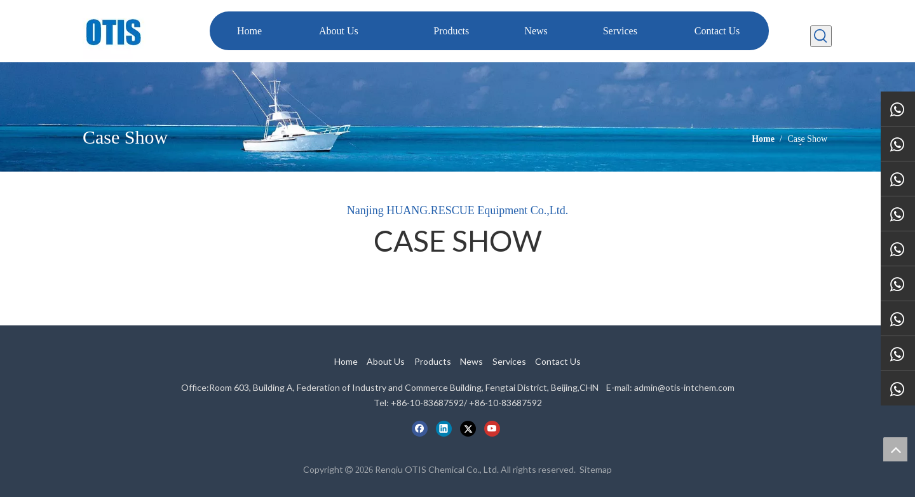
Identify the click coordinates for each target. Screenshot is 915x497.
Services (509, 361)
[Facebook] (420, 428)
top (895, 449)
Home (346, 361)
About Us (386, 361)
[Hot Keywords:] (821, 36)
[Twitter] (468, 428)
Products (432, 361)
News (471, 361)
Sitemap (596, 469)
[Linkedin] (444, 428)
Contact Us (558, 361)
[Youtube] (492, 428)
